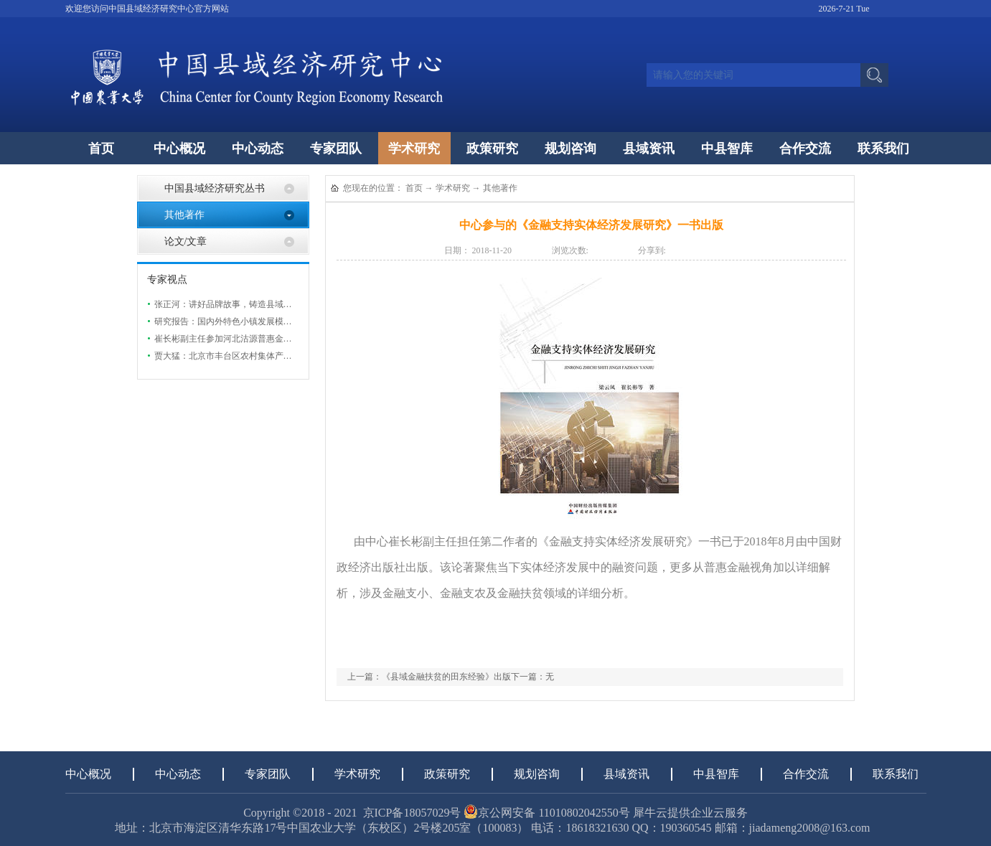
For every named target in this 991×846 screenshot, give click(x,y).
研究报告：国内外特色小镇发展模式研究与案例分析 (253, 321)
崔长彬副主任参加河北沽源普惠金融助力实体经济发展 (257, 339)
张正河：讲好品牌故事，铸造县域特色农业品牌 (244, 304)
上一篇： (429, 677)
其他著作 (500, 188)
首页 (101, 148)
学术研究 (453, 188)
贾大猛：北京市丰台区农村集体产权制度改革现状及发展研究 (270, 356)
